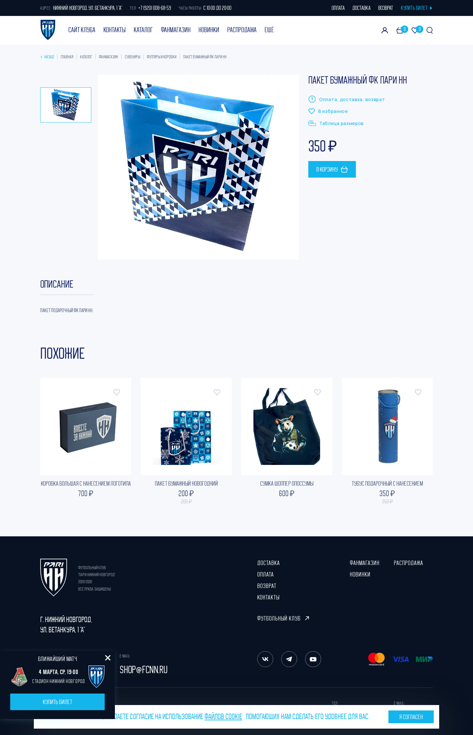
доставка (361, 8)
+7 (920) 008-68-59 (154, 8)
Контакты (114, 29)
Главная (67, 57)
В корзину (332, 169)
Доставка (268, 563)
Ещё (269, 29)
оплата (338, 8)
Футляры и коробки (161, 57)
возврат (385, 8)
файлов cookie (223, 716)
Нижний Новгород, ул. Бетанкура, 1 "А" (87, 8)
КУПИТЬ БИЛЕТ (417, 8)
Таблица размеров (336, 123)
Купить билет (57, 702)
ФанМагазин (176, 29)
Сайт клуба (81, 29)
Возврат (266, 586)
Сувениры (132, 57)
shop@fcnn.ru (144, 670)
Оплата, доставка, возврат (346, 99)
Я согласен (411, 717)
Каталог (143, 29)
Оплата (265, 574)
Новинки (209, 29)
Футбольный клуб (283, 618)
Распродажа (242, 29)
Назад (47, 57)
